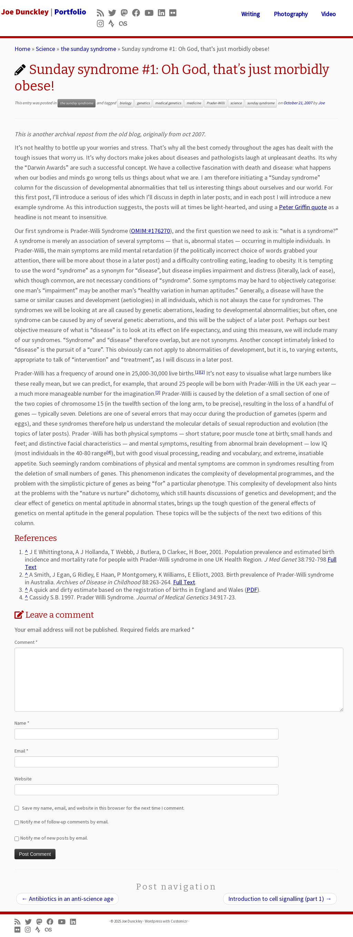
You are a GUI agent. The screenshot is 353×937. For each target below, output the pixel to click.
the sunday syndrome (88, 49)
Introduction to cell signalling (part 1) (280, 899)
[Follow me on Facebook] (138, 13)
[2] (202, 372)
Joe (321, 102)
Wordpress (153, 921)
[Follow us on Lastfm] (125, 24)
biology (125, 103)
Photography (290, 14)
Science (45, 49)
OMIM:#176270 (150, 231)
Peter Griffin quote (303, 207)
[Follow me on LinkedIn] (163, 13)
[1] (197, 372)
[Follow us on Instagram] (102, 24)
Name (21, 723)
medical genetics (168, 103)
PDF (251, 590)
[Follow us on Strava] (113, 24)
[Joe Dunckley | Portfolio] (41, 12)
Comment (26, 642)
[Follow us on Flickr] (175, 13)
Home (22, 49)
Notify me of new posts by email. (54, 838)
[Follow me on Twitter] (114, 13)
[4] (109, 452)
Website (23, 779)
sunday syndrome (260, 103)
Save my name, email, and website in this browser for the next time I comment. (103, 808)
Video (328, 14)
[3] (157, 392)
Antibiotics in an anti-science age (67, 899)
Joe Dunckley (132, 921)
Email (21, 751)
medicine (193, 103)
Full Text (184, 582)
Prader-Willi (215, 103)
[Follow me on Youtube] (151, 13)
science (236, 103)
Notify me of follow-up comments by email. (64, 822)
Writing (250, 14)
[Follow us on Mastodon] (126, 13)
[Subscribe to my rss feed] (102, 13)
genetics (143, 103)
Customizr (179, 921)
